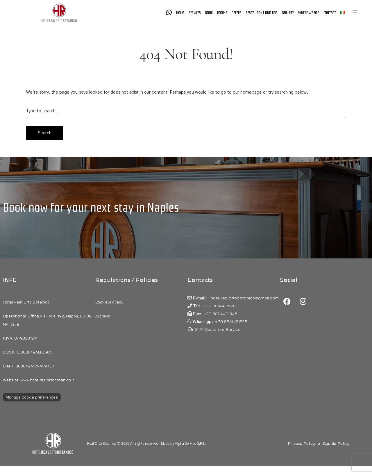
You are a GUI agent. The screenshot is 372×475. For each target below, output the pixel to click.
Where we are (308, 12)
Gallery (288, 12)
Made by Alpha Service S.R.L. (183, 443)
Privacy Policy (301, 443)
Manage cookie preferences (32, 396)
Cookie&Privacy (109, 301)
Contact (329, 12)
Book (209, 12)
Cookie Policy (336, 443)
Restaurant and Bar (262, 12)
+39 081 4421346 (220, 313)
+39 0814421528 (219, 305)
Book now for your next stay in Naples (91, 207)
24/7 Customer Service (218, 329)
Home (180, 12)
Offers (237, 12)
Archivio (102, 315)
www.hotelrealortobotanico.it (38, 379)
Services (195, 12)
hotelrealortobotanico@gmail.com (244, 297)
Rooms (222, 12)
